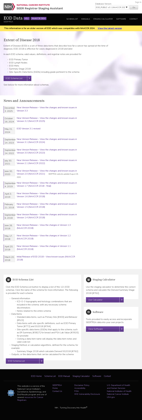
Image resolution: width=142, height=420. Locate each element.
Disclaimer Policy (81, 385)
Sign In (138, 2)
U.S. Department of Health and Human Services (118, 387)
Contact (133, 19)
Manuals (85, 19)
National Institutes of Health (119, 391)
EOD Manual (64, 376)
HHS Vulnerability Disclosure (87, 394)
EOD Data (25, 18)
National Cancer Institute (118, 394)
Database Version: (103, 3)
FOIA (76, 391)
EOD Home (36, 376)
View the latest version (110, 28)
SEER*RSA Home (57, 387)
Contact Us (57, 391)
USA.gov (111, 397)
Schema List (72, 19)
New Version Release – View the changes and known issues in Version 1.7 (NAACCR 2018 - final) (47, 184)
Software (121, 19)
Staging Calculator (103, 19)
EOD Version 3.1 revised (28, 128)
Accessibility (79, 388)
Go (134, 7)
